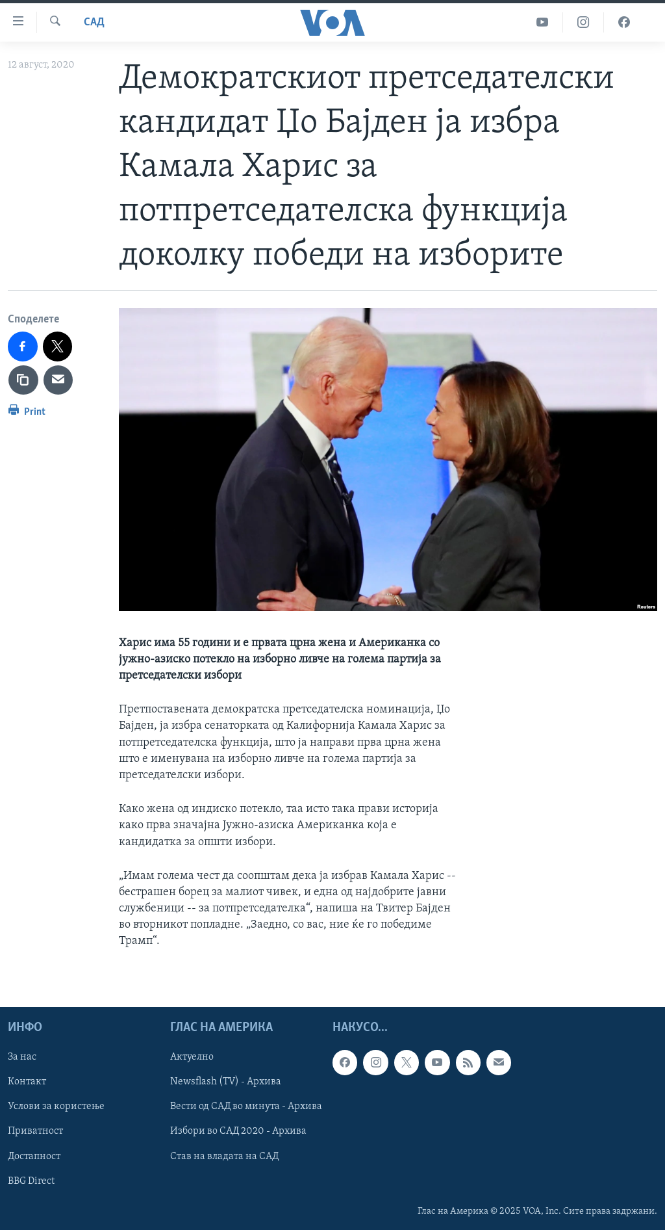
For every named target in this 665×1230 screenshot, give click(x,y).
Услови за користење (56, 1106)
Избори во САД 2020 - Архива (238, 1131)
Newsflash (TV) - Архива (225, 1082)
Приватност (35, 1131)
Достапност (34, 1156)
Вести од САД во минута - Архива (246, 1106)
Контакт (27, 1082)
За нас (22, 1057)
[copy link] (23, 380)
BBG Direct (31, 1180)
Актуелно (192, 1057)
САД (94, 22)
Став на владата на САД (224, 1156)
